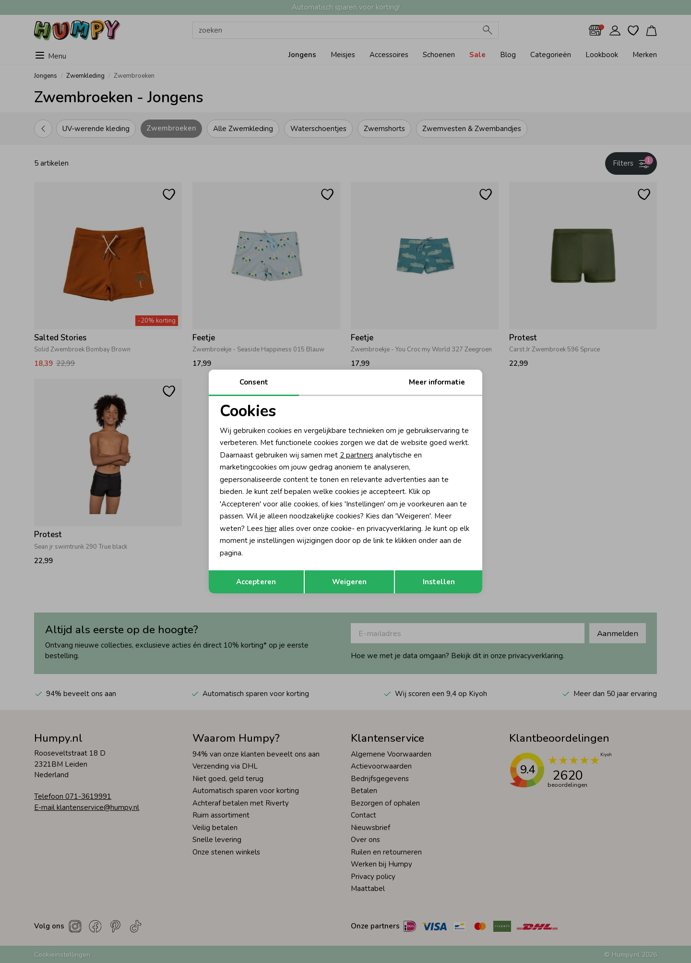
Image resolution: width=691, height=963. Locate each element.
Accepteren (256, 582)
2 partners (356, 455)
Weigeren (349, 582)
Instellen (439, 582)
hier (271, 528)
